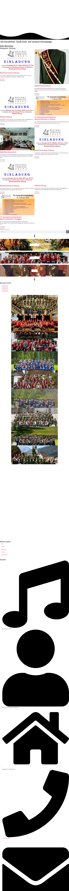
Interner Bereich (4, 554)
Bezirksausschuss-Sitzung (9, 73)
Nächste (8, 229)
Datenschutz (3, 549)
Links (2, 543)
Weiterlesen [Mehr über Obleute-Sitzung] (2, 123)
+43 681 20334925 (6, 838)
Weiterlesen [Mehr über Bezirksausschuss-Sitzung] (2, 79)
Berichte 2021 (5, 288)
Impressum (3, 552)
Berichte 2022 (5, 287)
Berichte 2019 (5, 291)
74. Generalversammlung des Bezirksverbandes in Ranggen (11, 218)
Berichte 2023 (5, 285)
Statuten (3, 546)
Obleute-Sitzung (6, 117)
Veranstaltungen (34, 244)
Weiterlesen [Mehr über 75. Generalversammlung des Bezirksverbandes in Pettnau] (36, 125)
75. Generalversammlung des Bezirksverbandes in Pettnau (45, 118)
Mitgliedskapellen (34, 257)
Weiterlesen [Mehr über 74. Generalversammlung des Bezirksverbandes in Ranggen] (2, 226)
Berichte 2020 (5, 290)
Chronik (34, 270)
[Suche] (67, 231)
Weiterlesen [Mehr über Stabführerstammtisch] (36, 93)
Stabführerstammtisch (42, 86)
